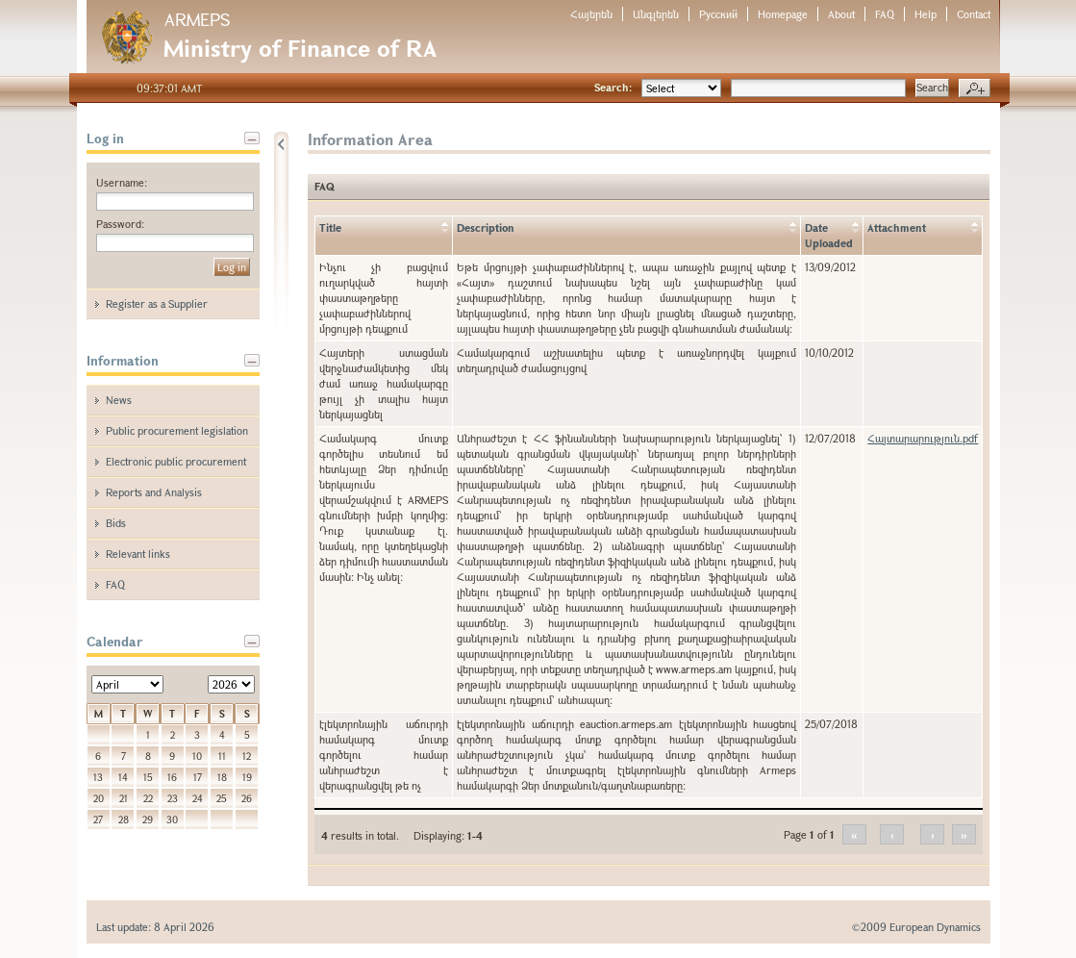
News (119, 399)
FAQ (884, 14)
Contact (973, 14)
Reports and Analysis (154, 492)
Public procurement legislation (177, 430)
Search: (613, 87)
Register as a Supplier (157, 303)
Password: (120, 223)
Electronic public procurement (176, 461)
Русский (718, 14)
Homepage (783, 14)
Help (925, 14)
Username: (121, 182)
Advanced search (974, 88)
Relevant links (138, 553)
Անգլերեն (656, 14)
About (841, 14)
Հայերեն (591, 14)
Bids (116, 523)
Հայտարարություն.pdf (922, 438)
